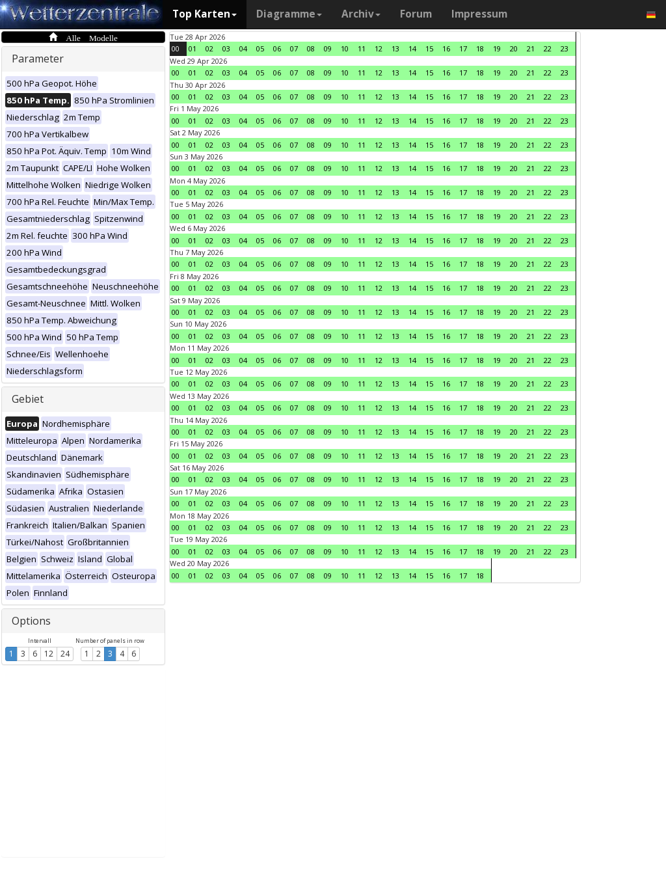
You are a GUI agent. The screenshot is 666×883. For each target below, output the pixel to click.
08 (311, 48)
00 (176, 48)
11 (362, 48)
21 (531, 48)
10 (345, 48)
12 (48, 653)
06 (277, 48)
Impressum (479, 14)
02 (209, 48)
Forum (416, 14)
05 (260, 48)
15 (429, 48)
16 (446, 48)
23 (564, 48)
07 (294, 48)
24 (65, 653)
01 (192, 48)
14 (412, 48)
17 (463, 48)
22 (548, 48)
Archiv (360, 14)
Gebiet (28, 399)
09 (328, 48)
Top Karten (204, 14)
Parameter (38, 58)
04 (243, 48)
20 (514, 48)
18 (480, 48)
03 (226, 48)
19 (497, 48)
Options (31, 621)
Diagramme (289, 14)
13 (395, 48)
